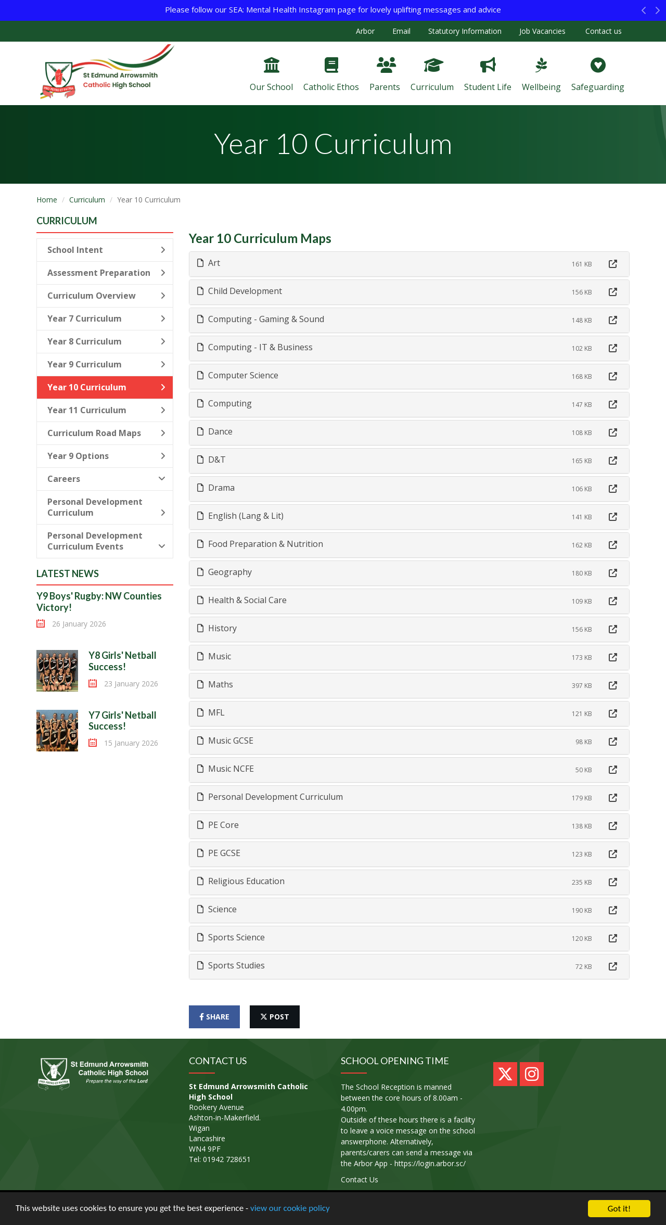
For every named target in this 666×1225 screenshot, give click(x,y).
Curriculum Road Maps (106, 433)
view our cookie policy (291, 1209)
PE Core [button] (218, 825)
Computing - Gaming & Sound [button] (260, 319)
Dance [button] (215, 431)
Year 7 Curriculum (106, 318)
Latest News (67, 573)
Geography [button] (224, 572)
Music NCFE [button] (225, 768)
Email (401, 31)
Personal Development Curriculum (106, 507)
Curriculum (432, 75)
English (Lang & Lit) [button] (240, 515)
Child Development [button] (239, 291)
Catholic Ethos (331, 75)
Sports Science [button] (231, 937)
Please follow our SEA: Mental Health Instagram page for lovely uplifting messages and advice (333, 9)
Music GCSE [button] (225, 740)
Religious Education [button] (241, 881)
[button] (643, 13)
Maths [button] (215, 684)
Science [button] (217, 909)
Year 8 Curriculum (106, 341)
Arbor (365, 31)
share (214, 1017)
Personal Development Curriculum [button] (270, 796)
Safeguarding (597, 75)
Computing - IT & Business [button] (255, 347)
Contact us (602, 31)
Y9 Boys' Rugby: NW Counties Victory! (99, 601)
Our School (271, 75)
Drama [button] (216, 487)
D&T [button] (211, 459)
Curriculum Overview (106, 295)
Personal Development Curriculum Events (106, 541)
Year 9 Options (106, 456)
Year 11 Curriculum (106, 410)
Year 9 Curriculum (106, 364)
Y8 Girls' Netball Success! (122, 660)
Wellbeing (541, 75)
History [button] (217, 628)
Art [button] (208, 263)
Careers (106, 478)
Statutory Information (465, 31)
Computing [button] (224, 403)
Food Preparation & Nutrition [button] (260, 544)
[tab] (409, 264)
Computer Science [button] (237, 375)
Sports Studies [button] (231, 965)
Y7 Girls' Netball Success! (122, 720)
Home (46, 200)
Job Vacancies (542, 31)
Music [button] (214, 656)
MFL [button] (211, 712)
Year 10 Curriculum (106, 387)
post (274, 1017)
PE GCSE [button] (218, 853)
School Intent (106, 250)
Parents (384, 75)
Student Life (487, 75)
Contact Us (359, 1179)
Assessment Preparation (106, 272)
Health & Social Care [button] (242, 600)
